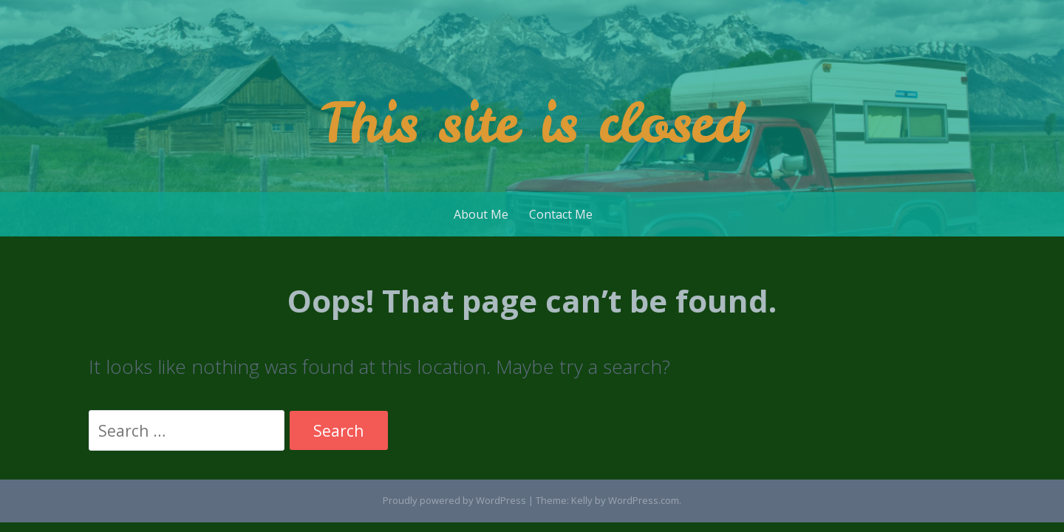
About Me (481, 214)
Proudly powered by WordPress (454, 500)
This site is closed (532, 122)
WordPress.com (643, 500)
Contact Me (561, 214)
